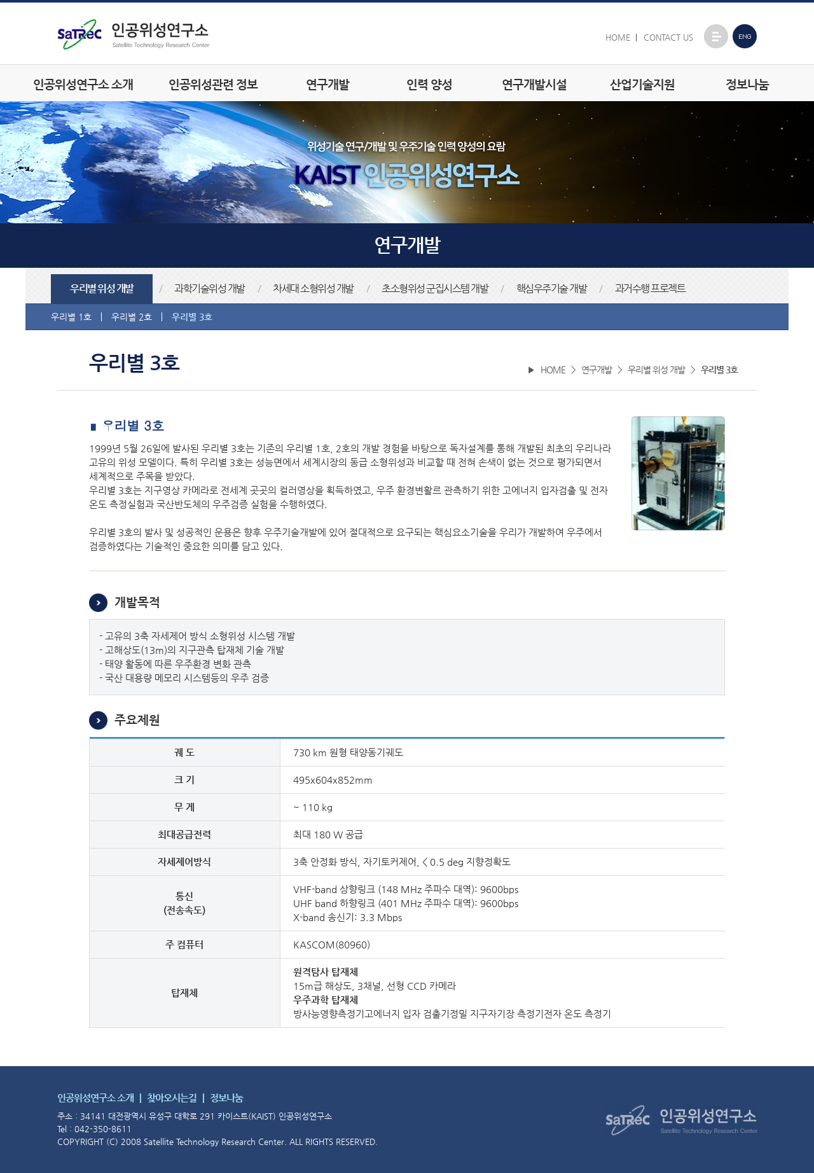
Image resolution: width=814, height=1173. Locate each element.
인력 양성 (429, 84)
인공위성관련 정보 (213, 84)
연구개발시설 (534, 84)
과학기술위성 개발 (209, 289)
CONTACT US (668, 37)
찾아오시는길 (172, 1098)
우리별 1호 (71, 317)
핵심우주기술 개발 (551, 289)
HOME (617, 37)
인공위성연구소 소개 (83, 84)
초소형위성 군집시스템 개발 (435, 289)
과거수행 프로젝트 (650, 289)
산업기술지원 (642, 84)
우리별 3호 (192, 317)
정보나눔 (747, 84)
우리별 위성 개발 (102, 289)
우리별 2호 (131, 317)
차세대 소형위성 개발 (313, 289)
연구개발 (327, 84)
